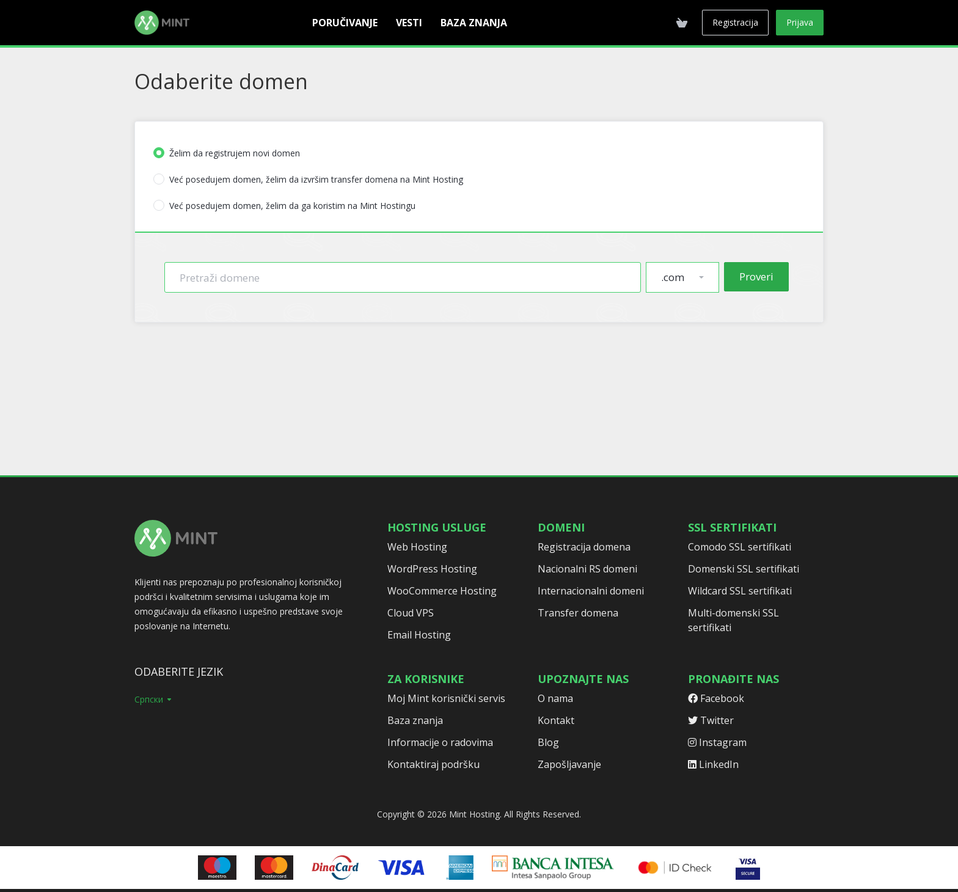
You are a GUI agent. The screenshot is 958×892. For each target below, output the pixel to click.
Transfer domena (578, 613)
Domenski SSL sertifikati (743, 569)
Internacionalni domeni (591, 591)
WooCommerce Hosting (442, 591)
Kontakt (556, 720)
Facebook (716, 698)
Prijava (799, 22)
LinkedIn (713, 764)
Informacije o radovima (440, 742)
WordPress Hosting (432, 569)
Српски (153, 699)
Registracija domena (584, 547)
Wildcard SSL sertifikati (740, 591)
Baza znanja (415, 720)
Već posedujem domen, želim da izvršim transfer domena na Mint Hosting (308, 179)
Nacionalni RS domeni (587, 569)
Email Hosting (419, 635)
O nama (555, 698)
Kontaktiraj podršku (433, 764)
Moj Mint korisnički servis (446, 698)
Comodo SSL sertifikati (739, 547)
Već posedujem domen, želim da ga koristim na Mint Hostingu (284, 205)
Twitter (711, 720)
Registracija (735, 22)
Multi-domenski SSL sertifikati (733, 620)
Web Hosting (417, 547)
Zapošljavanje (569, 764)
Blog (548, 742)
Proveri (756, 276)
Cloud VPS (410, 613)
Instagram (717, 742)
